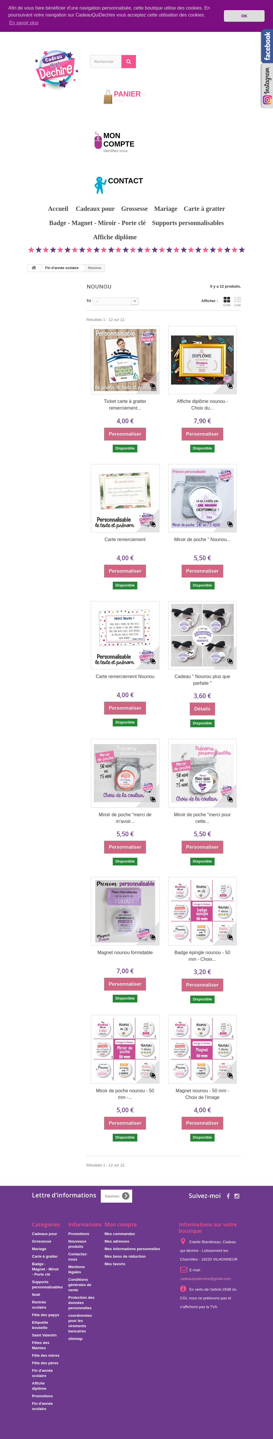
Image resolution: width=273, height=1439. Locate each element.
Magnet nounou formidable (124, 952)
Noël (36, 1294)
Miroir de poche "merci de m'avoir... (125, 817)
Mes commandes (120, 1233)
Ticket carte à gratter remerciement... (125, 404)
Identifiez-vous (115, 150)
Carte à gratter (204, 208)
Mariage (165, 208)
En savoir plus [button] (24, 22)
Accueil (58, 208)
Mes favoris (115, 1263)
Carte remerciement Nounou (125, 676)
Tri (89, 300)
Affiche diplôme (114, 236)
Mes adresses (117, 1241)
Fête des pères (45, 1363)
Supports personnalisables (188, 222)
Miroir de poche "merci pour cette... (202, 817)
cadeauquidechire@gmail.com (205, 1278)
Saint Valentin (44, 1335)
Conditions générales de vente (79, 1284)
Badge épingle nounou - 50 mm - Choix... (202, 955)
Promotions (161, 236)
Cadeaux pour (95, 208)
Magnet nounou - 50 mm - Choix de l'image (202, 1094)
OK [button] (244, 16)
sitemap (75, 1338)
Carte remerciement (125, 539)
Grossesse (134, 208)
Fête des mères (46, 1355)
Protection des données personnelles (81, 1302)
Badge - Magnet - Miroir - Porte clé (97, 222)
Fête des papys (45, 1314)
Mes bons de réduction (125, 1256)
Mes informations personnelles (132, 1248)
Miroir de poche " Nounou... (202, 539)
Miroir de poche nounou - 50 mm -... (125, 1094)
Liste (237, 301)
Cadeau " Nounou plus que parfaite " (202, 679)
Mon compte (121, 1224)
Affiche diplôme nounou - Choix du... (202, 404)
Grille (227, 301)
